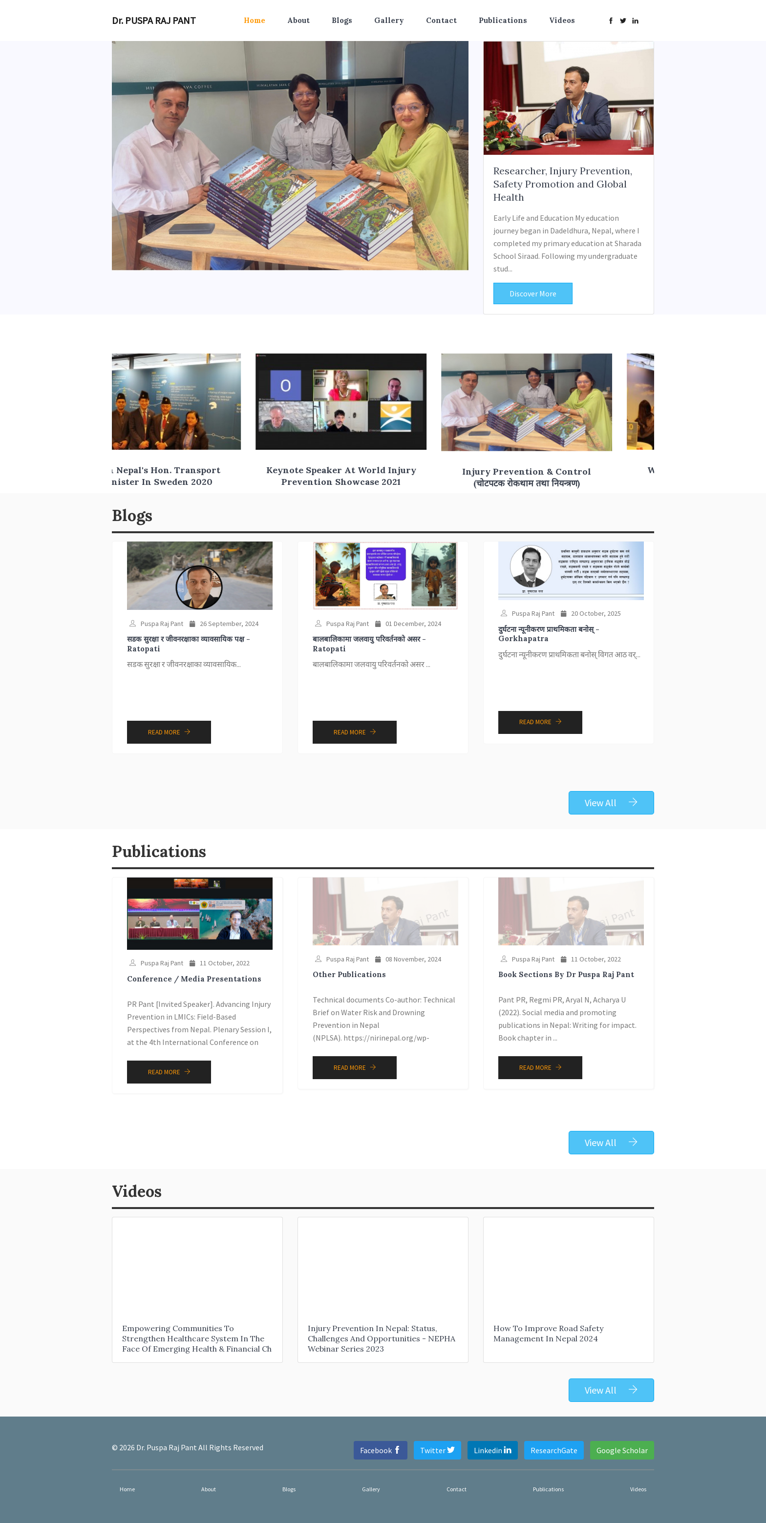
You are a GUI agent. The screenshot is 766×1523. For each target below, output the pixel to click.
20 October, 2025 (591, 613)
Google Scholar (622, 1450)
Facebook (380, 1450)
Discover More (533, 293)
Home (254, 20)
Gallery (389, 20)
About (298, 20)
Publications (503, 20)
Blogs (342, 20)
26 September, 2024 (224, 623)
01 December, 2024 (408, 623)
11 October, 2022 (220, 963)
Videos (562, 20)
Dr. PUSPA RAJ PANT (154, 20)
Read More (169, 732)
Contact (441, 20)
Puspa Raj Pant (156, 623)
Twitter (437, 1450)
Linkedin (492, 1450)
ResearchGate (554, 1450)
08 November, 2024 (408, 959)
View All (611, 802)
